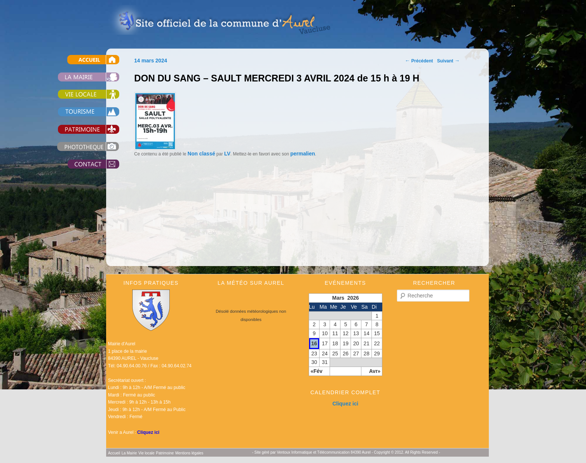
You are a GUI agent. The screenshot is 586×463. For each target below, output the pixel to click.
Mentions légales (189, 453)
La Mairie (79, 77)
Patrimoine (79, 129)
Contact (79, 164)
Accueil (79, 59)
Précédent (419, 61)
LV (227, 154)
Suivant (448, 61)
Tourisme (79, 112)
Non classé (201, 154)
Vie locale (79, 94)
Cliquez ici (148, 432)
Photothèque (79, 146)
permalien (302, 154)
